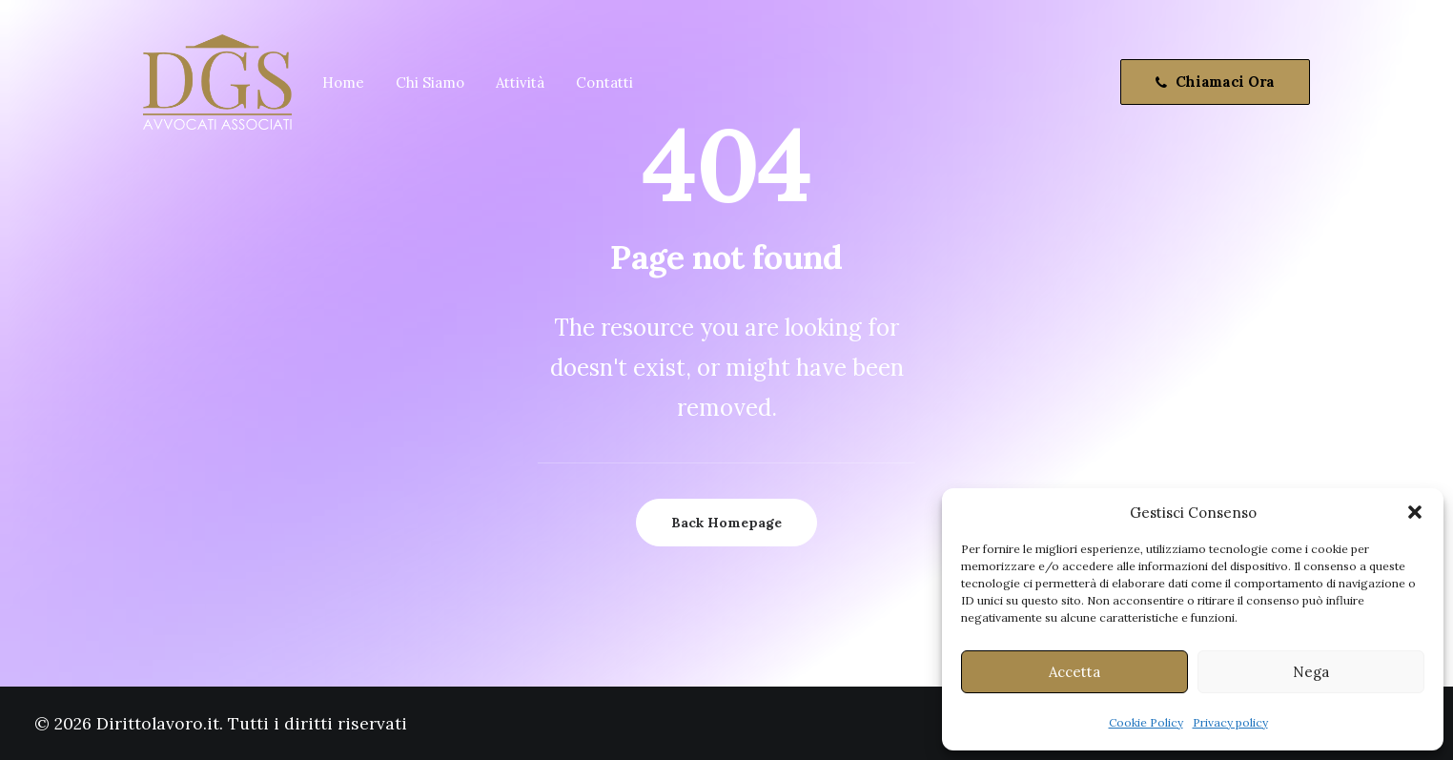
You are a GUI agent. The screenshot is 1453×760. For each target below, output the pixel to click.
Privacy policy (1230, 722)
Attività (520, 82)
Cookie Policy (1146, 722)
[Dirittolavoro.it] (217, 82)
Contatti (604, 82)
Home (343, 82)
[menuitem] (343, 82)
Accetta (1074, 672)
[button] (1414, 512)
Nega (1311, 672)
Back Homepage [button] (726, 522)
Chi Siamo (430, 82)
